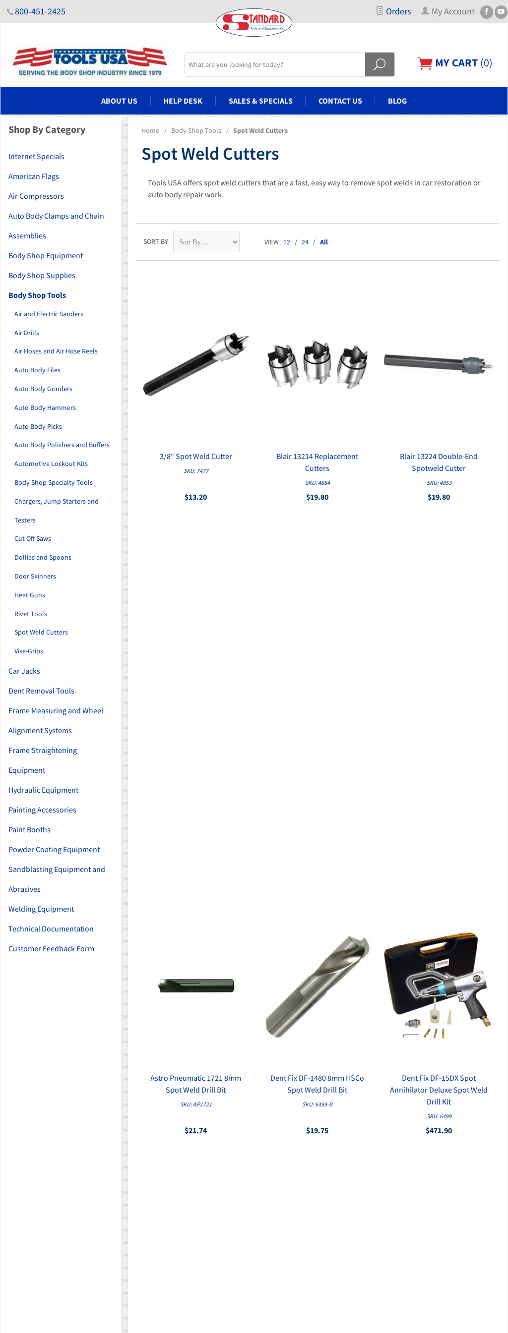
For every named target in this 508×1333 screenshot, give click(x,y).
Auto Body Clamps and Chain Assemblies (56, 225)
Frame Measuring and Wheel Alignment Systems (55, 720)
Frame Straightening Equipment (42, 760)
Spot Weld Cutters (41, 632)
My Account (277, 1130)
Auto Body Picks (38, 426)
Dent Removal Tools (41, 690)
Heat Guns (29, 594)
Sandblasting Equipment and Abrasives (56, 879)
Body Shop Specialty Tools (53, 482)
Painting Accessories (42, 809)
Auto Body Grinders (43, 388)
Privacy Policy (280, 1172)
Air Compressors (36, 196)
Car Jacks (24, 671)
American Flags (33, 176)
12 (286, 241)
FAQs (267, 1116)
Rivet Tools (30, 613)
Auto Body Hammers (45, 407)
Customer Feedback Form (51, 948)
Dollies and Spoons (42, 557)
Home (150, 130)
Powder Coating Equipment (54, 849)
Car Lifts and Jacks (160, 1158)
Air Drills (26, 332)
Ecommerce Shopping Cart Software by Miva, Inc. (239, 1319)
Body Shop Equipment (45, 255)
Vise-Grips (28, 650)
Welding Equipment (41, 909)
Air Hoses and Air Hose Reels (56, 351)
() (455, 62)
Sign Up (416, 1013)
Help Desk (182, 101)
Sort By (155, 241)
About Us (119, 101)
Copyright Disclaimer (290, 1214)
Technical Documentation (51, 928)
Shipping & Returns (288, 1186)
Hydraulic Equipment (43, 790)
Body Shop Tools (196, 130)
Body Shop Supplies (41, 275)
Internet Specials (36, 156)
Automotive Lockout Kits (51, 463)
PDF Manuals (279, 1200)
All (324, 241)
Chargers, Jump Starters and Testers (56, 510)
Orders (393, 11)
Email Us (414, 1162)
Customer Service (286, 1158)
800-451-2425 (40, 11)
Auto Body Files (37, 369)
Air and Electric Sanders (48, 313)
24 (305, 241)
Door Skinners (35, 576)
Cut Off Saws (32, 538)
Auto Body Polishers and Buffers (62, 444)
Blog (397, 101)
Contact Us (340, 101)
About (269, 1103)
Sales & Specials (261, 101)
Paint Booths (29, 829)
